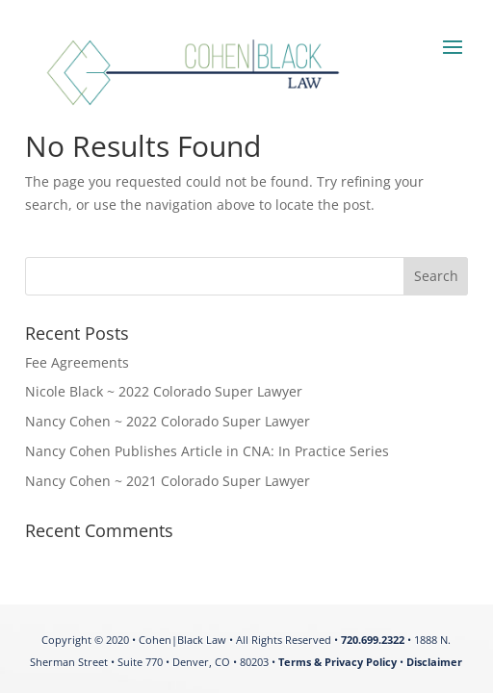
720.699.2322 (372, 639)
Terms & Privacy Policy (337, 661)
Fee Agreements (77, 362)
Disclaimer (434, 661)
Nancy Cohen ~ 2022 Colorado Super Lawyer (167, 421)
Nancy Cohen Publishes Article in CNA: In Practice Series (207, 451)
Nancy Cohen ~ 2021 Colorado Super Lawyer (167, 481)
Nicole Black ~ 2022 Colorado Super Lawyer (163, 391)
